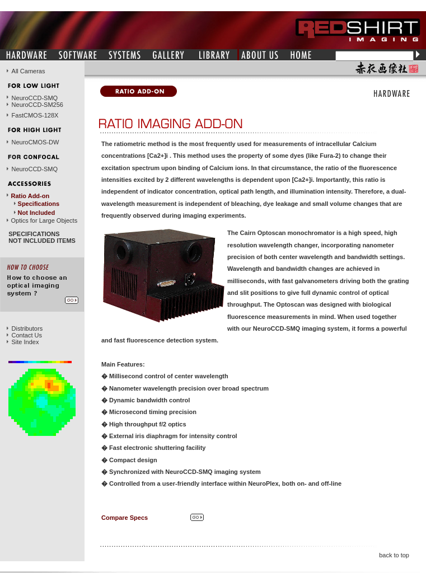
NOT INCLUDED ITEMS (42, 240)
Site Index (25, 342)
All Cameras (28, 71)
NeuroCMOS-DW (35, 142)
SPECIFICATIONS (33, 234)
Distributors (27, 328)
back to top (394, 555)
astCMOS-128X (36, 115)
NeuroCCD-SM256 (37, 104)
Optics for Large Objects (44, 220)
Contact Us (27, 335)
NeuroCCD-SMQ (35, 98)
